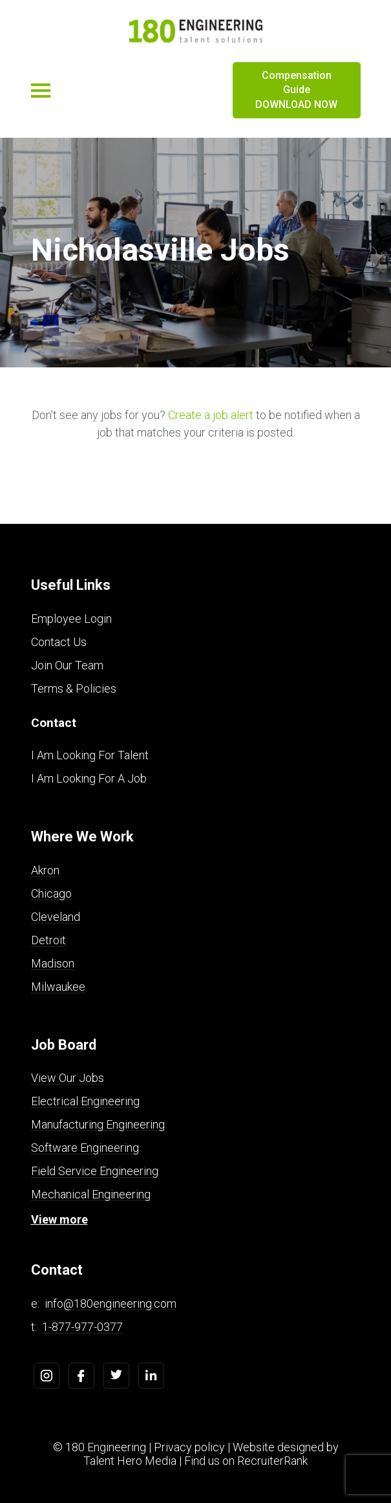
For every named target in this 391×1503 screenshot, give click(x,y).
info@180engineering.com (110, 1303)
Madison (52, 963)
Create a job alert (210, 415)
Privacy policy (189, 1447)
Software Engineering (85, 1147)
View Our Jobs (67, 1078)
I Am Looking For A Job (89, 778)
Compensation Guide (297, 90)
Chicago (51, 893)
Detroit (48, 940)
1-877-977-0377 (82, 1327)
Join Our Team (67, 665)
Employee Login (71, 618)
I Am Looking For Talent (90, 755)
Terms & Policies (73, 688)
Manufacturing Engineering (98, 1124)
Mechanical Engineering (91, 1194)
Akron (45, 870)
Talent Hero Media (129, 1460)
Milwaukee (58, 986)
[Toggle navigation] (40, 90)
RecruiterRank (272, 1460)
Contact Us (59, 642)
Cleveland (55, 917)
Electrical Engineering (85, 1101)
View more (59, 1219)
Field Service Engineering (94, 1171)
